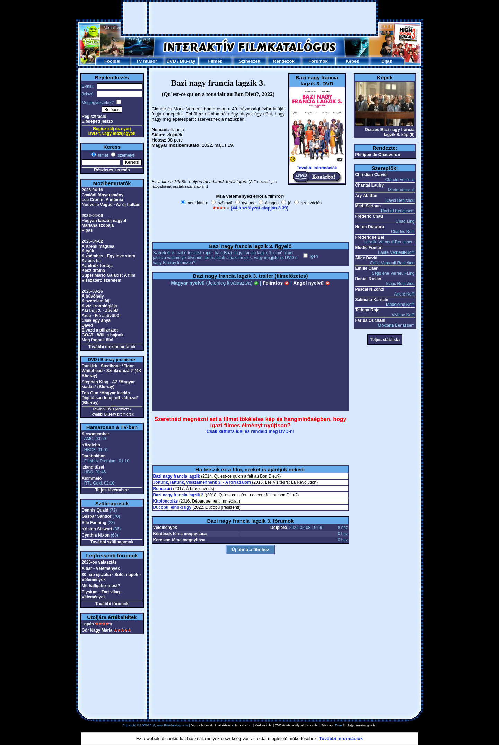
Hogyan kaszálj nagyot (104, 220)
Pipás (87, 230)
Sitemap (327, 725)
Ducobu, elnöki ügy (172, 507)
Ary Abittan (366, 195)
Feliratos (276, 283)
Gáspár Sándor (97, 516)
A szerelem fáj (96, 301)
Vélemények (165, 527)
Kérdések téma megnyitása (180, 533)
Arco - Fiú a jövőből (101, 315)
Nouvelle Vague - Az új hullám (111, 204)
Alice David (366, 258)
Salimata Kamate (371, 299)
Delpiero (278, 527)
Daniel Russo (368, 278)
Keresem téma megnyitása (179, 540)
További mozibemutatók (111, 346)
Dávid (87, 325)
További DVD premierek (112, 409)
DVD (171, 61)
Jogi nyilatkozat (201, 725)
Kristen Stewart (97, 528)
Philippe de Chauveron (377, 154)
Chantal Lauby (369, 185)
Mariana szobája (98, 225)
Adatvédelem (224, 725)
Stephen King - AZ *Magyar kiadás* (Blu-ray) (108, 384)
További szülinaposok (111, 542)
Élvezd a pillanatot (100, 330)
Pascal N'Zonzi (369, 289)
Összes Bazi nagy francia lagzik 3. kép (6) (389, 132)
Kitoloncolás (165, 501)
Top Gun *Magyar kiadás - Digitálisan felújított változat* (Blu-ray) (110, 398)
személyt (125, 155)
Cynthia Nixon (96, 535)
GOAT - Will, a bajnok (103, 335)
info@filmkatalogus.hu (361, 725)
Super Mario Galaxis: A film (108, 275)
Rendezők (283, 61)
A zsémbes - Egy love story (108, 256)
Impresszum (243, 725)
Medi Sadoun (368, 206)
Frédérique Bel (369, 237)
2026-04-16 (92, 190)
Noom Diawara (369, 226)
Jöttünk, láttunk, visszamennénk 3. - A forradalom (202, 482)
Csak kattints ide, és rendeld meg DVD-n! (251, 431)
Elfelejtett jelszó (97, 121)
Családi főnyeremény (103, 194)
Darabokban (94, 456)
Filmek (215, 61)
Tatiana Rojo (367, 310)
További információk (317, 167)
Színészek (249, 61)
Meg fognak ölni (97, 339)
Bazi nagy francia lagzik (176, 476)
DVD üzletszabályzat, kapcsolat (296, 725)
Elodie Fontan (369, 247)
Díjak (386, 61)
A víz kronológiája (99, 305)
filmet (102, 155)
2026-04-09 (92, 215)
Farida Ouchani (370, 320)
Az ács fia (91, 260)
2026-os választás (99, 562)
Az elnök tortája (97, 265)
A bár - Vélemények (101, 568)
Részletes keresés (112, 170)
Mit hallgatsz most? (101, 585)
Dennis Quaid (95, 510)
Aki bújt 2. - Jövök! (100, 310)
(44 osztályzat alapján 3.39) (259, 208)
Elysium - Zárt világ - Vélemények (102, 594)
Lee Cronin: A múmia (102, 199)
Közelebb (91, 445)
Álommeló (92, 478)
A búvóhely (93, 296)
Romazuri (162, 488)
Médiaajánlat (263, 725)
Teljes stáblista (385, 339)
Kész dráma (93, 270)
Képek (352, 61)
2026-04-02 (92, 241)
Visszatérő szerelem (102, 280)
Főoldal (112, 61)
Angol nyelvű (311, 283)
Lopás (88, 624)
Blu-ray (187, 61)
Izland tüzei (93, 467)
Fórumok (318, 61)
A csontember (96, 433)
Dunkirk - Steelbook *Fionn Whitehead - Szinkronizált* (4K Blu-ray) (112, 370)
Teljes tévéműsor (112, 490)
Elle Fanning (94, 522)
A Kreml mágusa (98, 246)
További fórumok (112, 603)
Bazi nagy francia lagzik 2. (179, 495)
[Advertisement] (250, 18)
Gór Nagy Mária (97, 630)
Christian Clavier (371, 174)
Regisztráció (94, 116)
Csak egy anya (96, 320)
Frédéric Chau (369, 216)
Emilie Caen (367, 268)
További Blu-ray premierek (111, 414)
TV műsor (146, 61)
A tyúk (88, 251)
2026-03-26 (92, 291)
